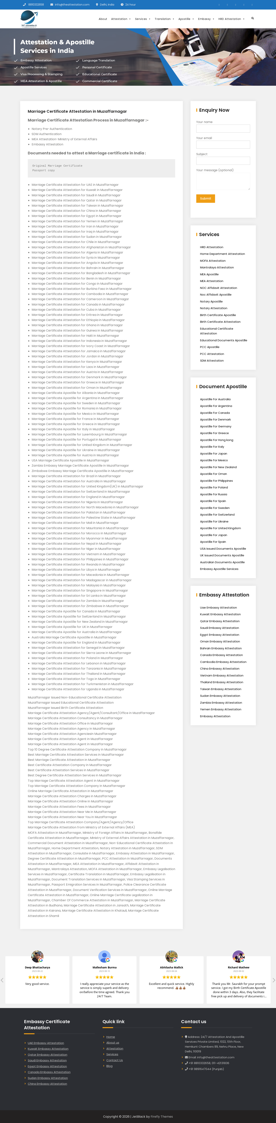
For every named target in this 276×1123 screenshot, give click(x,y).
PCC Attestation (212, 354)
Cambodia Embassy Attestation (223, 662)
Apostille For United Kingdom (220, 528)
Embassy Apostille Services (219, 569)
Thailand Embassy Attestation (221, 682)
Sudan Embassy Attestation (220, 696)
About (103, 19)
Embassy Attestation (215, 716)
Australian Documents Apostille (222, 562)
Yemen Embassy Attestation (220, 709)
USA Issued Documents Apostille (223, 549)
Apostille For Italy (212, 447)
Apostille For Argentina (216, 406)
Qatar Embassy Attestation (220, 621)
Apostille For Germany (215, 426)
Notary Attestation (213, 308)
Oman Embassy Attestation (220, 641)
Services (143, 19)
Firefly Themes (162, 1116)
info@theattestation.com (72, 5)
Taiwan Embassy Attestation (220, 689)
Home (110, 1037)
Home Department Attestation (222, 254)
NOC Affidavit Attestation (218, 288)
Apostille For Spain (213, 501)
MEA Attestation (211, 281)
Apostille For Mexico (214, 460)
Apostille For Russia (213, 494)
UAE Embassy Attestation (46, 1043)
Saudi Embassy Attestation (219, 628)
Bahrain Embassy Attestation (221, 648)
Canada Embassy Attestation (221, 655)
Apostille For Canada (215, 413)
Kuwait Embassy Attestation (220, 614)
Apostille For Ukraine (214, 521)
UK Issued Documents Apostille (222, 555)
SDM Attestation (212, 361)
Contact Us (114, 1060)
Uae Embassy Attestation (218, 608)
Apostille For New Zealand (218, 467)
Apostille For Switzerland (217, 515)
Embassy (206, 19)
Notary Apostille (211, 301)
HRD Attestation (232, 19)
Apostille (186, 19)
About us (112, 1043)
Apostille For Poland (214, 487)
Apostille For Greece (214, 433)
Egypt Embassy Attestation (219, 635)
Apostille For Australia (215, 399)
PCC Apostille (209, 347)
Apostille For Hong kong (216, 440)
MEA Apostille (209, 274)
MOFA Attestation (213, 261)
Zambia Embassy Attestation (221, 703)
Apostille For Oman (213, 474)
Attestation (121, 19)
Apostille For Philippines (216, 481)
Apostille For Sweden (215, 508)
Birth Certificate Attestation (220, 322)
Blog (109, 1066)
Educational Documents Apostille (223, 340)
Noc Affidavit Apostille (216, 295)
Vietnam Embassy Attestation (221, 675)
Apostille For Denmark (215, 419)
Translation (165, 19)
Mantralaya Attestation (217, 267)
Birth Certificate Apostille (218, 315)
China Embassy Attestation (219, 669)
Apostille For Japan (213, 453)
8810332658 (36, 5)
